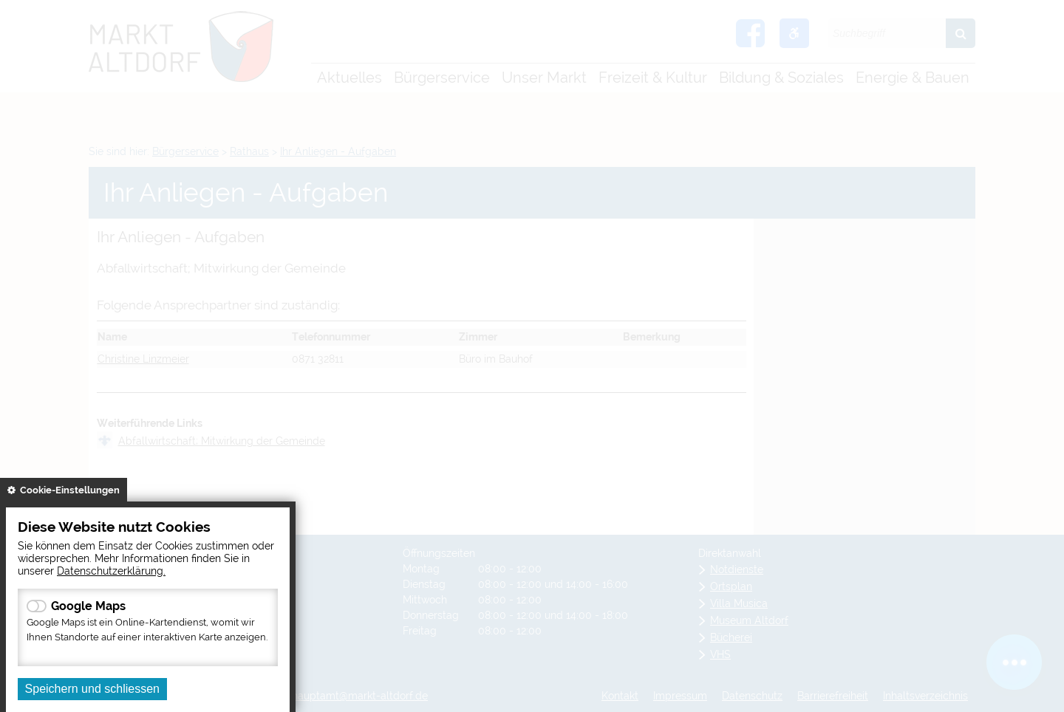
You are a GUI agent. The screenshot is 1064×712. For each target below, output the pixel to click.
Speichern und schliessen (92, 688)
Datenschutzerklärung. (111, 570)
